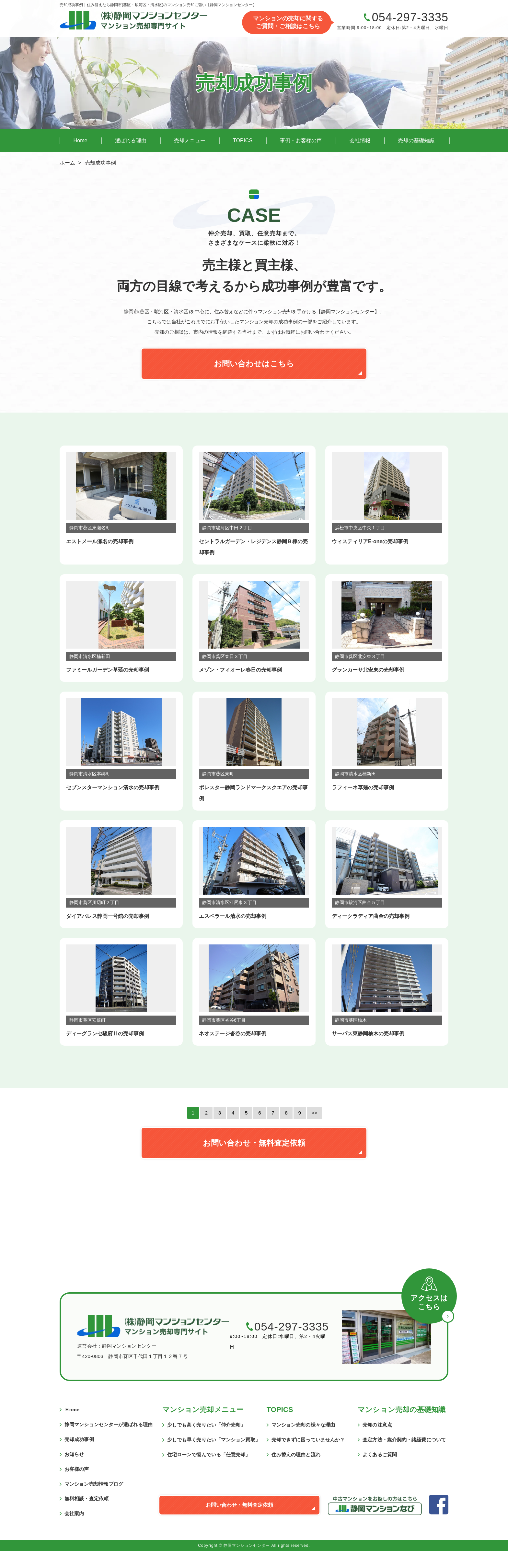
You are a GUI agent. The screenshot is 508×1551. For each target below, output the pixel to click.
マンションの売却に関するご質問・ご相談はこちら (288, 22)
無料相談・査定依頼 (86, 1498)
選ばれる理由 (130, 140)
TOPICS (242, 140)
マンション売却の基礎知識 (401, 1410)
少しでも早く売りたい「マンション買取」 (213, 1439)
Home (80, 140)
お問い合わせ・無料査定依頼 (254, 1142)
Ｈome (71, 1409)
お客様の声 (76, 1469)
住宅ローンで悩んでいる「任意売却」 (208, 1454)
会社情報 (360, 140)
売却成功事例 (79, 1439)
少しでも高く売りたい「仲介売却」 (206, 1424)
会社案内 (74, 1513)
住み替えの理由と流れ (295, 1454)
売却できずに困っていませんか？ (308, 1439)
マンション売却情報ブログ (93, 1484)
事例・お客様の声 (301, 140)
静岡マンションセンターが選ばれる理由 (108, 1424)
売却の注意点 (377, 1424)
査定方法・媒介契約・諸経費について (404, 1439)
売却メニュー (189, 140)
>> (315, 1112)
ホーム (67, 163)
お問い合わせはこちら (254, 363)
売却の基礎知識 (416, 140)
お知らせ (74, 1454)
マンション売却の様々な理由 (303, 1424)
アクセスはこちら (429, 1302)
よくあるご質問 (380, 1454)
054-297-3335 (410, 17)
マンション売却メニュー (203, 1410)
